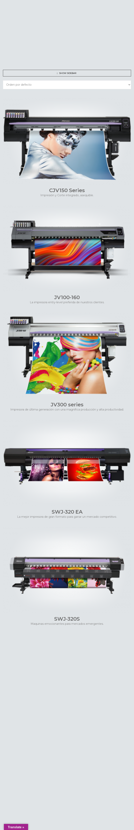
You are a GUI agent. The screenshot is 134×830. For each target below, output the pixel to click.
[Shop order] (67, 84)
